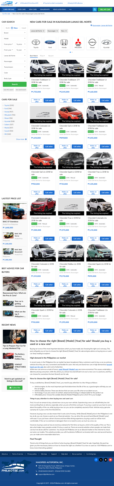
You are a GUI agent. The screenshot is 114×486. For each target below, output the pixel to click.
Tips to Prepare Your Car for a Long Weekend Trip (14, 347)
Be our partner (77, 454)
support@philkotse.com (46, 474)
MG (5, 134)
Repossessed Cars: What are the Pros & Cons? (14, 294)
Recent (50, 56)
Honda (6, 112)
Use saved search (21, 90)
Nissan (6, 118)
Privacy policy (32, 454)
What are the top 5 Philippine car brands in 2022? (20, 314)
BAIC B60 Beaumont (18, 251)
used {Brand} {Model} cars (68, 369)
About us (5, 454)
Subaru (6, 124)
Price (43, 56)
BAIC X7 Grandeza (10, 221)
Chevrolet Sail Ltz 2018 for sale (42, 173)
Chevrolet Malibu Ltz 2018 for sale (70, 265)
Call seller (49, 100)
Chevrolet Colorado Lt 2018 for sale (42, 265)
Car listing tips (91, 454)
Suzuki (6, 131)
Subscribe (14, 387)
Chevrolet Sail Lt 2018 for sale (70, 127)
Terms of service (17, 454)
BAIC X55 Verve (18, 235)
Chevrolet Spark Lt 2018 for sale (71, 173)
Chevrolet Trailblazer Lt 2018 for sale (40, 81)
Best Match (34, 56)
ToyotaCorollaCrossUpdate (53, 3)
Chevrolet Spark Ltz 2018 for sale (99, 265)
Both (8, 28)
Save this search (8, 90)
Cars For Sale (8, 9)
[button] (70, 52)
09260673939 (60, 471)
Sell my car (105, 9)
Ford (6, 109)
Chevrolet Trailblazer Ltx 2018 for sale (98, 127)
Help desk (64, 454)
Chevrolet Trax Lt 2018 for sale (70, 219)
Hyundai (7, 121)
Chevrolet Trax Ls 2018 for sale (98, 173)
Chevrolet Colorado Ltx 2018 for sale (97, 219)
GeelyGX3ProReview (76, 3)
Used (24, 28)
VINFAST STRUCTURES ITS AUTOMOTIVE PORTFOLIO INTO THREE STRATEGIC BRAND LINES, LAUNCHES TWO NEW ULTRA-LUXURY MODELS (20, 366)
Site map (44, 454)
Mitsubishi (7, 115)
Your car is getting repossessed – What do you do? (20, 303)
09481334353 (43, 471)
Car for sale (6, 14)
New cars (33, 9)
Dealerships (45, 9)
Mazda (6, 128)
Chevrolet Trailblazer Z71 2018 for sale (70, 81)
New (16, 28)
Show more (20, 139)
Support (54, 454)
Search (15, 84)
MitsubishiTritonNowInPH (30, 3)
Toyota (6, 105)
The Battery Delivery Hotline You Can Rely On (20, 356)
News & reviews (59, 9)
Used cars (22, 9)
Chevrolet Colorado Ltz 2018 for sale (40, 127)
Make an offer (37, 101)
